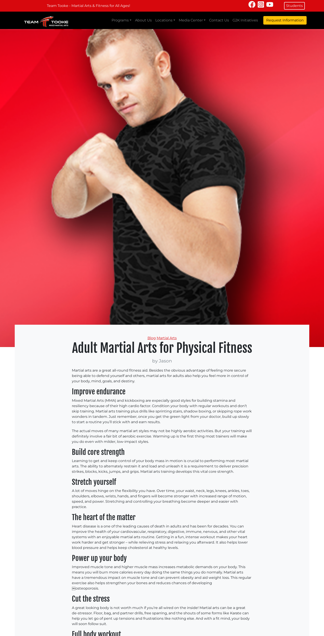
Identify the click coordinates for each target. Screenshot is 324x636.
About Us (143, 20)
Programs (120, 20)
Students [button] (294, 6)
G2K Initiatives (245, 20)
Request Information (285, 20)
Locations (163, 20)
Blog (151, 338)
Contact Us (219, 20)
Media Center (191, 20)
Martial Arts (167, 338)
